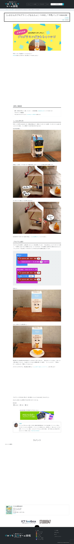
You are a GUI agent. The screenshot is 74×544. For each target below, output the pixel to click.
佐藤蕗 (63, 19)
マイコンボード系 (40, 539)
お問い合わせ (56, 532)
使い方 (48, 4)
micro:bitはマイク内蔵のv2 (31, 114)
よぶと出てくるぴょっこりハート (40, 366)
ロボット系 (39, 536)
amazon (14, 513)
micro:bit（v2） (41, 110)
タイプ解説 (37, 530)
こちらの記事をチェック (35, 236)
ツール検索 (34, 4)
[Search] (56, 4)
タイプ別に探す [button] (41, 4)
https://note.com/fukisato (35, 430)
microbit (66, 17)
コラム (28, 4)
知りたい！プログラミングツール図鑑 (13, 4)
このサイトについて (57, 536)
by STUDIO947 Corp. (17, 537)
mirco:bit (14, 55)
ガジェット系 (39, 533)
